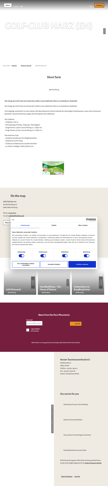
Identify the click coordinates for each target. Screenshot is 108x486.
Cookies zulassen (82, 264)
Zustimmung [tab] (25, 225)
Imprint (77, 477)
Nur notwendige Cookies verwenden (25, 264)
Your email (29, 320)
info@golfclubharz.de (16, 216)
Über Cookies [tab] (83, 225)
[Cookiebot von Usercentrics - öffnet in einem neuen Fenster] (87, 219)
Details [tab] (54, 225)
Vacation (14, 65)
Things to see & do (26, 65)
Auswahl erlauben (54, 264)
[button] (91, 5)
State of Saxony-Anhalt (93, 463)
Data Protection (66, 477)
